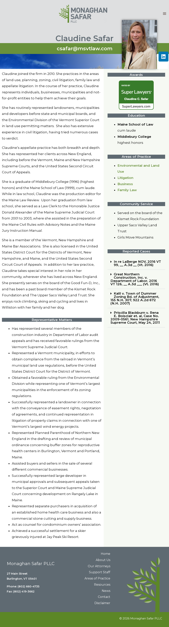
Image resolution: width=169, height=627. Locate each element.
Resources (102, 584)
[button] (136, 263)
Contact (104, 597)
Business (125, 184)
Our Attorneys (99, 566)
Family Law (127, 190)
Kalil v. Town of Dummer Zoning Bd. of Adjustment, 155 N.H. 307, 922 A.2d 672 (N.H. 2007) (134, 298)
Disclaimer (102, 603)
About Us (103, 560)
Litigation (125, 178)
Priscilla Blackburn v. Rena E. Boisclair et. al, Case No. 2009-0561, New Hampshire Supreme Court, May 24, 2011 (135, 317)
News (106, 591)
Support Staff (99, 572)
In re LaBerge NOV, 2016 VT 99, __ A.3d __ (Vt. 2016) (137, 263)
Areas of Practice (97, 578)
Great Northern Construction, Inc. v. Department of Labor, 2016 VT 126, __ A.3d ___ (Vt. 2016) (134, 279)
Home (105, 554)
